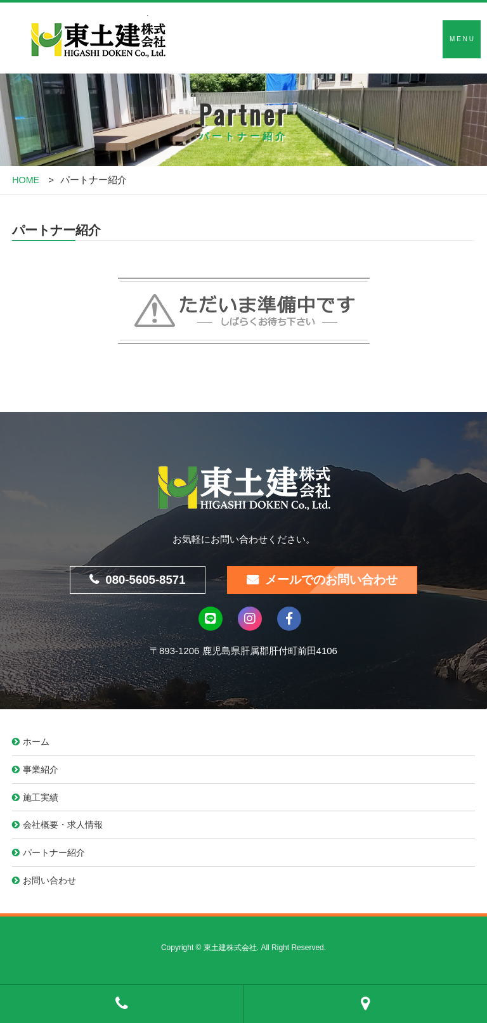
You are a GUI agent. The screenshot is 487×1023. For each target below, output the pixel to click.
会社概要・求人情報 (66, 828)
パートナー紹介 (56, 857)
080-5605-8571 (142, 581)
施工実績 (42, 800)
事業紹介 (42, 771)
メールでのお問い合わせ (335, 581)
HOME (26, 179)
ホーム (37, 743)
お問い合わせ (52, 885)
